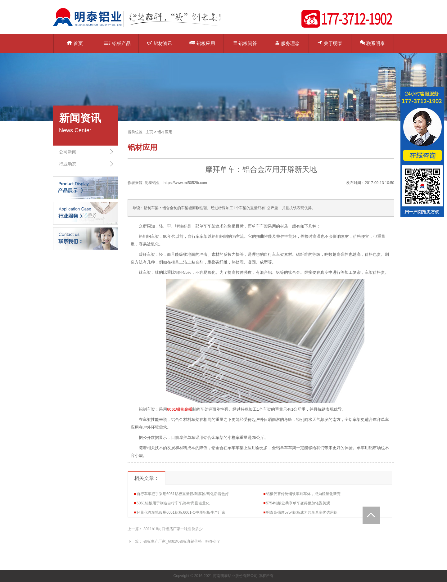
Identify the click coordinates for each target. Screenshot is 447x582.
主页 (149, 132)
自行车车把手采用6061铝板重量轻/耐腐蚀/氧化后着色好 (183, 494)
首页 (75, 43)
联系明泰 (372, 43)
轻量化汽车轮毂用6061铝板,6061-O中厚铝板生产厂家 (181, 512)
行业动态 (67, 163)
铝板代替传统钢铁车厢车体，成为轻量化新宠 (303, 494)
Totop (371, 515)
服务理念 (287, 43)
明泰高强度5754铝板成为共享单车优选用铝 (302, 512)
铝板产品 (117, 43)
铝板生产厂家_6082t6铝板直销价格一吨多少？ (181, 541)
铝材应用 (164, 132)
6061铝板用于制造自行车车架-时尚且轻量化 (173, 503)
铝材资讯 (159, 43)
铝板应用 (202, 43)
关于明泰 (330, 43)
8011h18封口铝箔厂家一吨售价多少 (173, 529)
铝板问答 (245, 43)
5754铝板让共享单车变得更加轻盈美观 (298, 503)
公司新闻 (67, 151)
